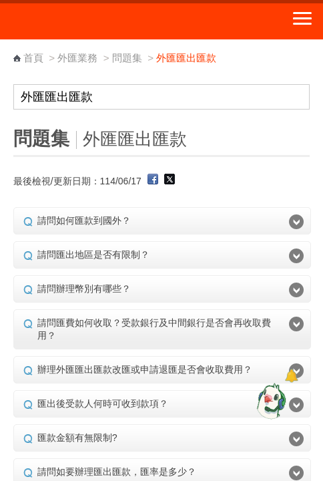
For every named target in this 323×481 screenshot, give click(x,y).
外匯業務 (77, 57)
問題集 (127, 57)
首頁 (33, 57)
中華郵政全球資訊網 (83, 21)
